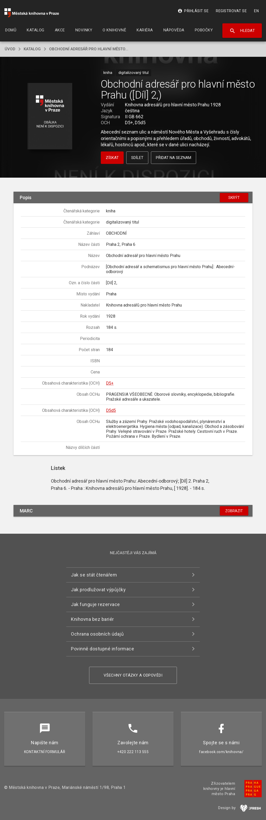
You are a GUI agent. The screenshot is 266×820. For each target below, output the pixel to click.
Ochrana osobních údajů (97, 634)
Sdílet (137, 157)
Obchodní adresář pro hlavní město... (88, 49)
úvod (10, 49)
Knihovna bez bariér (92, 619)
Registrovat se (231, 11)
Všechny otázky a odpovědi (133, 675)
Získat (112, 157)
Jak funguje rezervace (95, 604)
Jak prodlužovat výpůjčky (98, 589)
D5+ (110, 383)
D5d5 (111, 410)
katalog (32, 49)
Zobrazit (234, 511)
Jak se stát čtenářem (94, 575)
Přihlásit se (193, 11)
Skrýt (234, 198)
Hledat (242, 31)
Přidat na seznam (173, 157)
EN (256, 11)
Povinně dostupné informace (102, 648)
